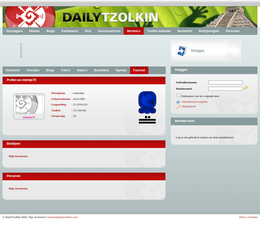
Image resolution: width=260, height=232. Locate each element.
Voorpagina (14, 31)
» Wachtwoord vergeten (194, 101)
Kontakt (253, 217)
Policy (242, 217)
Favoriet (139, 70)
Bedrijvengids (209, 31)
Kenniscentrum (109, 31)
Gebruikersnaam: (186, 82)
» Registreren (188, 106)
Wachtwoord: (184, 88)
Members (133, 31)
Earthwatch (69, 31)
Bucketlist (185, 31)
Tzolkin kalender (159, 31)
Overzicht (13, 70)
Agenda (121, 70)
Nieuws (34, 31)
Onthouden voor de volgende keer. (200, 96)
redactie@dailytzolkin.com (62, 217)
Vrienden (33, 70)
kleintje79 (29, 117)
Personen (233, 31)
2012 (88, 31)
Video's (82, 70)
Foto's (65, 70)
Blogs (50, 31)
